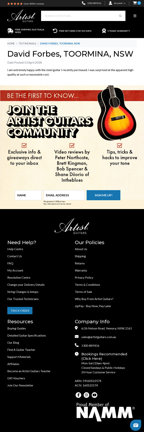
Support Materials (19, 356)
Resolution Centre (18, 277)
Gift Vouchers (16, 378)
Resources (20, 322)
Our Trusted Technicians (23, 299)
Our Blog (13, 342)
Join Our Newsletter (20, 385)
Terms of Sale (83, 291)
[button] (135, 3)
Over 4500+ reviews (34, 3)
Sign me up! (103, 195)
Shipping (80, 256)
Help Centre (15, 249)
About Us (81, 249)
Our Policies (89, 242)
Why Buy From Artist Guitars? (94, 299)
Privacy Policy (84, 277)
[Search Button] (120, 16)
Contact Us (14, 256)
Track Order (19, 310)
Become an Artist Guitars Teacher (29, 371)
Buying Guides (16, 328)
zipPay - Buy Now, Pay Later (93, 306)
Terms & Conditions (87, 284)
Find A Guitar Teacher (21, 349)
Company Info (92, 322)
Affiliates (13, 364)
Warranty (81, 270)
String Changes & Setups (22, 291)
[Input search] (78, 16)
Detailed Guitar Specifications (26, 335)
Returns (80, 263)
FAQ (10, 263)
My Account (15, 270)
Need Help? (21, 242)
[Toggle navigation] (135, 16)
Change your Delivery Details (26, 284)
